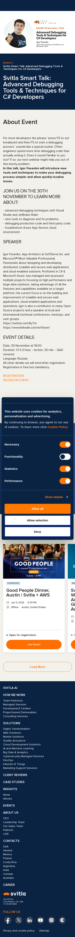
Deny (37, 531)
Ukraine (7, 850)
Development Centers (17, 708)
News (6, 794)
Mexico (7, 854)
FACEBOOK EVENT (16, 380)
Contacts (11, 841)
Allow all (37, 508)
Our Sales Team (13, 826)
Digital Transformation (16, 728)
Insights (10, 789)
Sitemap (44, 930)
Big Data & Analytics (15, 752)
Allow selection (37, 520)
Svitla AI (10, 688)
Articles (7, 798)
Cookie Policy (58, 427)
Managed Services (14, 704)
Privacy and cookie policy (18, 930)
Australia (8, 878)
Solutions (11, 723)
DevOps (8, 760)
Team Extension (13, 700)
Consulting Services (15, 716)
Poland (7, 858)
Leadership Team (14, 822)
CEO (6, 818)
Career (9, 885)
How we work (14, 695)
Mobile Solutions (13, 736)
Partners (8, 830)
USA (5, 846)
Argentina (9, 866)
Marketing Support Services (20, 768)
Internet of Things (14, 764)
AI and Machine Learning (18, 748)
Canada (8, 874)
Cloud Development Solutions (22, 744)
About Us (11, 813)
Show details (54, 497)
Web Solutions (12, 732)
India (6, 870)
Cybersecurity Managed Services (23, 756)
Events (7, 62)
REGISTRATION (13, 376)
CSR (6, 834)
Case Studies (14, 782)
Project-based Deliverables (20, 712)
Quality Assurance (14, 740)
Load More (37, 667)
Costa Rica (10, 862)
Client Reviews (15, 775)
